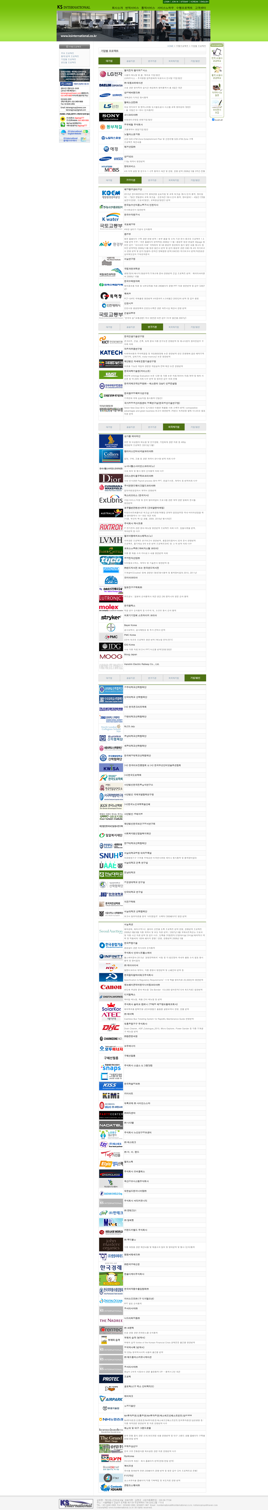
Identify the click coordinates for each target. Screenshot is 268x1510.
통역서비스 (148, 7)
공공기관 (131, 60)
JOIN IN (175, 1)
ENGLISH (204, 1)
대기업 (109, 61)
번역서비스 (132, 7)
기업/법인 (195, 60)
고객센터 (200, 7)
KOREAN (194, 1)
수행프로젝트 (184, 7)
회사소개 (117, 7)
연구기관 (152, 60)
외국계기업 (174, 60)
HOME (170, 45)
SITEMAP (184, 1)
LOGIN (166, 1)
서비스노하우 (165, 7)
